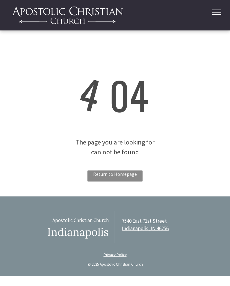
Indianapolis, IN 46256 (145, 228)
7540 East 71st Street (144, 221)
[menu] (217, 12)
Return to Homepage (115, 174)
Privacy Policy (115, 254)
